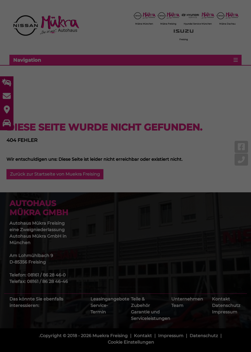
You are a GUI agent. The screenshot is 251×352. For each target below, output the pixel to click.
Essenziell (75, 196)
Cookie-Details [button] (101, 266)
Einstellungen (66, 185)
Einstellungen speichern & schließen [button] (125, 228)
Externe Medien (167, 196)
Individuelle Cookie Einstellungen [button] (125, 255)
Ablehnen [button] (125, 241)
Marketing (119, 196)
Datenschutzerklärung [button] (128, 266)
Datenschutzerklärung (91, 179)
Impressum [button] (152, 266)
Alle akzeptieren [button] (125, 214)
